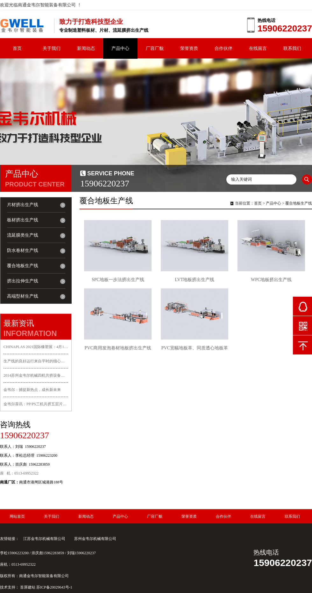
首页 (17, 48)
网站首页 (17, 516)
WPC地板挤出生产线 (271, 279)
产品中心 (120, 48)
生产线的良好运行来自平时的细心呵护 (36, 361)
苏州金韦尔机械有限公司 (95, 538)
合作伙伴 (223, 48)
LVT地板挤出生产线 (194, 279)
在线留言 (258, 48)
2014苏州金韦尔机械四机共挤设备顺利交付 (36, 375)
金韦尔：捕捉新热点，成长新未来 (32, 389)
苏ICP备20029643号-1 (54, 587)
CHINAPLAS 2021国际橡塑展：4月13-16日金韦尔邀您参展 (36, 347)
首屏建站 (27, 587)
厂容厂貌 (155, 48)
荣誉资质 (189, 48)
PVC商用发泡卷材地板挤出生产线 (118, 348)
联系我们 (292, 48)
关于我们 (51, 48)
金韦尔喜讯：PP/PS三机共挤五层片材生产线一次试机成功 (36, 404)
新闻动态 (86, 48)
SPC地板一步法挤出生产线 (118, 279)
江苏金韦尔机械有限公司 (44, 538)
